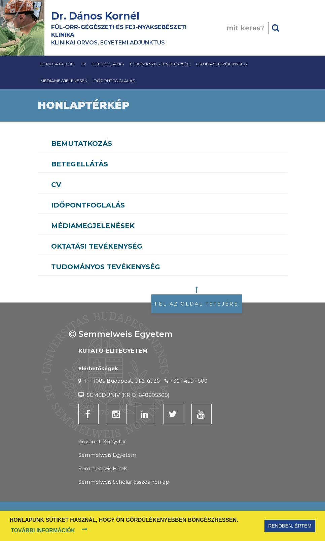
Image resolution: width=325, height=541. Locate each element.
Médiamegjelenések (63, 80)
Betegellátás (108, 63)
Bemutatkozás (57, 63)
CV (83, 63)
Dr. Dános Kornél (95, 16)
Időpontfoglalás (114, 80)
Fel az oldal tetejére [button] (197, 304)
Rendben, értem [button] (289, 526)
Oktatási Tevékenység (221, 63)
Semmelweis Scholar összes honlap (123, 482)
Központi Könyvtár (102, 441)
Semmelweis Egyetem (107, 455)
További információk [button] (43, 530)
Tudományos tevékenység (159, 63)
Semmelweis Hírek (102, 468)
